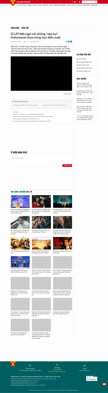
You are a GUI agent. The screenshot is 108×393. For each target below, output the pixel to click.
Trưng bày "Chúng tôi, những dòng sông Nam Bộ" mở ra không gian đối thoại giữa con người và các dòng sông (41, 335)
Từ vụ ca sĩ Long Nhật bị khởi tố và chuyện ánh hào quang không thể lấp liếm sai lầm (85, 117)
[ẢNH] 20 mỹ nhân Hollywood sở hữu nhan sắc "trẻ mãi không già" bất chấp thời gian (33, 116)
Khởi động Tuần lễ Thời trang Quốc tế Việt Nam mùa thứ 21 (19, 271)
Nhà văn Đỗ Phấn (81, 59)
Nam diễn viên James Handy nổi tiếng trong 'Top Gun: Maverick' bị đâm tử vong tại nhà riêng (62, 232)
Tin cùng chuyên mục (20, 192)
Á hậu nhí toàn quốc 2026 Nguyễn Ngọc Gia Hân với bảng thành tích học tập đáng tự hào (20, 211)
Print (71, 42)
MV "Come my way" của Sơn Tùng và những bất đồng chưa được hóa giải (20, 232)
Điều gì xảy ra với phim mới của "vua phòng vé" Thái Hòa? (40, 231)
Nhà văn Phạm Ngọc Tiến (83, 71)
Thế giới (40, 5)
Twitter (68, 42)
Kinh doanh (94, 5)
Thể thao (79, 5)
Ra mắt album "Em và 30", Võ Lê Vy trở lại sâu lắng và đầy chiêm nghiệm (62, 211)
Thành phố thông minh (60, 5)
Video (51, 5)
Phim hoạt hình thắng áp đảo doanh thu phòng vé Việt (19, 333)
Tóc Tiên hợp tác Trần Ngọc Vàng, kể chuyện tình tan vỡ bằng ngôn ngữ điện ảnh (41, 211)
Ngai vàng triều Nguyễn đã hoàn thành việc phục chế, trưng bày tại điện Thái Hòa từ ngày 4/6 (62, 292)
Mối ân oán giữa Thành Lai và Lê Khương (62, 252)
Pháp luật (45, 5)
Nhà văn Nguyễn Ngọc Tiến (84, 62)
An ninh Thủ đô (23, 2)
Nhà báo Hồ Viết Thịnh (83, 65)
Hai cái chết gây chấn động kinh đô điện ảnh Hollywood (26, 119)
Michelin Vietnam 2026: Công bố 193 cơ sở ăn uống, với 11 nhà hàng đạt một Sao (41, 272)
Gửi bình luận (67, 165)
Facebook (66, 42)
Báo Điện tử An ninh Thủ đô (13, 3)
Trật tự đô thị (23, 5)
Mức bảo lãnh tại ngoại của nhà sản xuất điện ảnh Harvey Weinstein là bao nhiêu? (32, 121)
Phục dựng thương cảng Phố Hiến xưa (20, 252)
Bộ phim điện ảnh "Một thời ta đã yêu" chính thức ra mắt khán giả (85, 92)
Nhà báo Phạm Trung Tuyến (84, 68)
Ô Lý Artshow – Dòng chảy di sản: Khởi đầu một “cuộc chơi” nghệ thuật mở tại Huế (20, 313)
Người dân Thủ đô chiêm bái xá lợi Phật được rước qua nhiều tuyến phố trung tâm (84, 100)
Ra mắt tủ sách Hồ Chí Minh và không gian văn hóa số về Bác (40, 252)
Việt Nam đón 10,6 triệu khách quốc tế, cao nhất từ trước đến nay (40, 292)
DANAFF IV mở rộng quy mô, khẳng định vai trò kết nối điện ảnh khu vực (19, 292)
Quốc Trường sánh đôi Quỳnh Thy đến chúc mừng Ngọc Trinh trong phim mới (84, 85)
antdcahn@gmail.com (84, 370)
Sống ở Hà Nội (86, 5)
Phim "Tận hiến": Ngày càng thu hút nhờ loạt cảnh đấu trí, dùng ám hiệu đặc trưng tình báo (84, 109)
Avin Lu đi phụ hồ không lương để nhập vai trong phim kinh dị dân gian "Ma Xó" (62, 272)
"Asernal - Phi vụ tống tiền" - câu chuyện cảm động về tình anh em (28, 114)
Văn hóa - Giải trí (71, 5)
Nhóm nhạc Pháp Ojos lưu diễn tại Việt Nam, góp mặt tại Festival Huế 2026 (41, 313)
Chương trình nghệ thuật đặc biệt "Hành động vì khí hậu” (61, 313)
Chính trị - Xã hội (32, 5)
